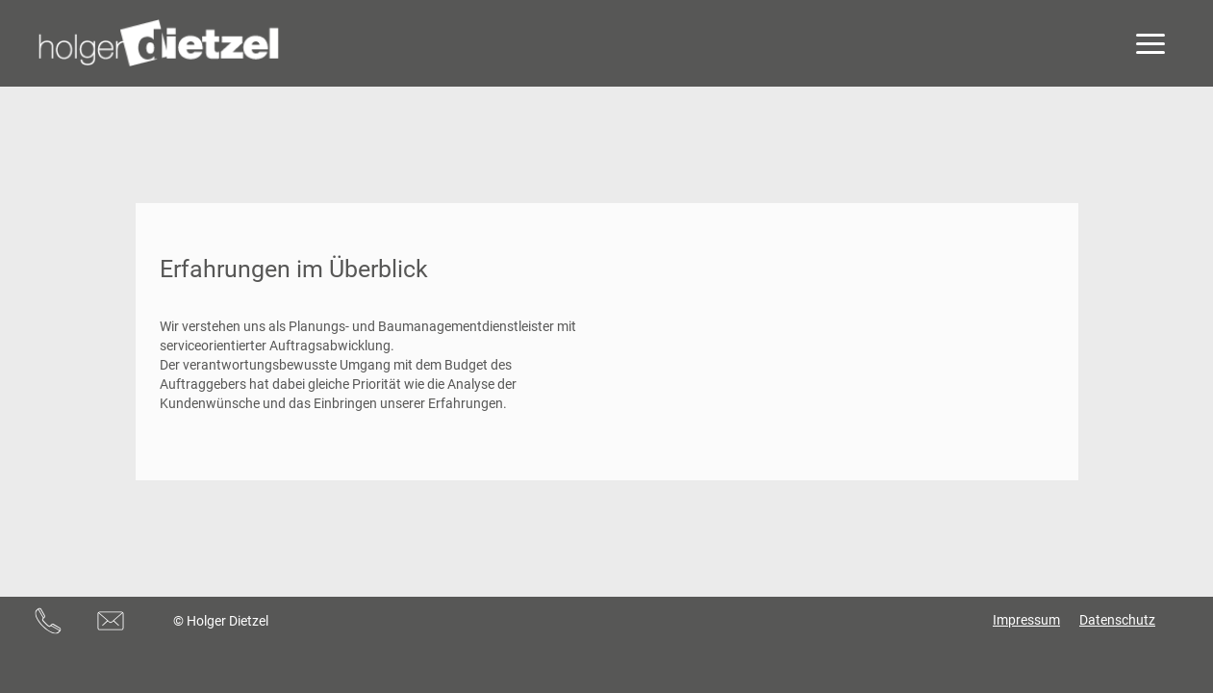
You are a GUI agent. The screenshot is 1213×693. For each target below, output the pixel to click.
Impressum (1026, 620)
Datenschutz (1117, 620)
